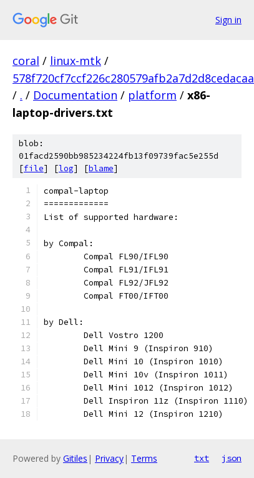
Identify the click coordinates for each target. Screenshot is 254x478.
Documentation (75, 94)
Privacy (109, 458)
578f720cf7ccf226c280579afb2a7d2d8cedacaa (133, 78)
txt (201, 458)
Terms (144, 458)
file (34, 168)
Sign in (228, 20)
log (66, 168)
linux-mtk (75, 60)
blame (101, 168)
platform (152, 94)
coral (25, 60)
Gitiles (75, 458)
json (232, 458)
